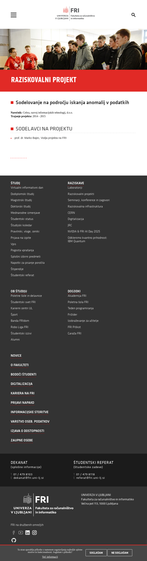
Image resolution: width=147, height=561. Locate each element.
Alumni (15, 339)
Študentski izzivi (21, 333)
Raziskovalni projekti (81, 194)
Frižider (72, 314)
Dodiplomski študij (22, 194)
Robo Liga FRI (19, 327)
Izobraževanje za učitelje (83, 320)
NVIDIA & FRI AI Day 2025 (84, 231)
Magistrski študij (21, 200)
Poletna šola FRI (78, 302)
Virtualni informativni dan (27, 187)
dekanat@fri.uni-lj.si (29, 478)
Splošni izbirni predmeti (26, 256)
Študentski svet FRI (23, 302)
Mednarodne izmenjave (25, 213)
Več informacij (50, 558)
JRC (70, 225)
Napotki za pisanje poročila (28, 262)
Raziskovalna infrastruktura (85, 206)
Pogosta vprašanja (22, 250)
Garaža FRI (74, 333)
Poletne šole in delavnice (26, 295)
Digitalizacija (76, 219)
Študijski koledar (21, 225)
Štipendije (17, 269)
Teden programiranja (81, 308)
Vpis (13, 244)
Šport (14, 314)
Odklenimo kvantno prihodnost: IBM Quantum (87, 239)
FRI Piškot (74, 327)
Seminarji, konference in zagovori (89, 200)
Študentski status (22, 219)
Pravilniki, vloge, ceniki (25, 231)
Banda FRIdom (20, 320)
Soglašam (96, 554)
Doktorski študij (21, 206)
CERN (71, 213)
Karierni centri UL (22, 308)
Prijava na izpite (21, 237)
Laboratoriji (75, 187)
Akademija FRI (77, 295)
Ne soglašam (119, 554)
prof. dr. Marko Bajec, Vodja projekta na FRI (41, 137)
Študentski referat (22, 275)
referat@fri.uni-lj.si (90, 478)
